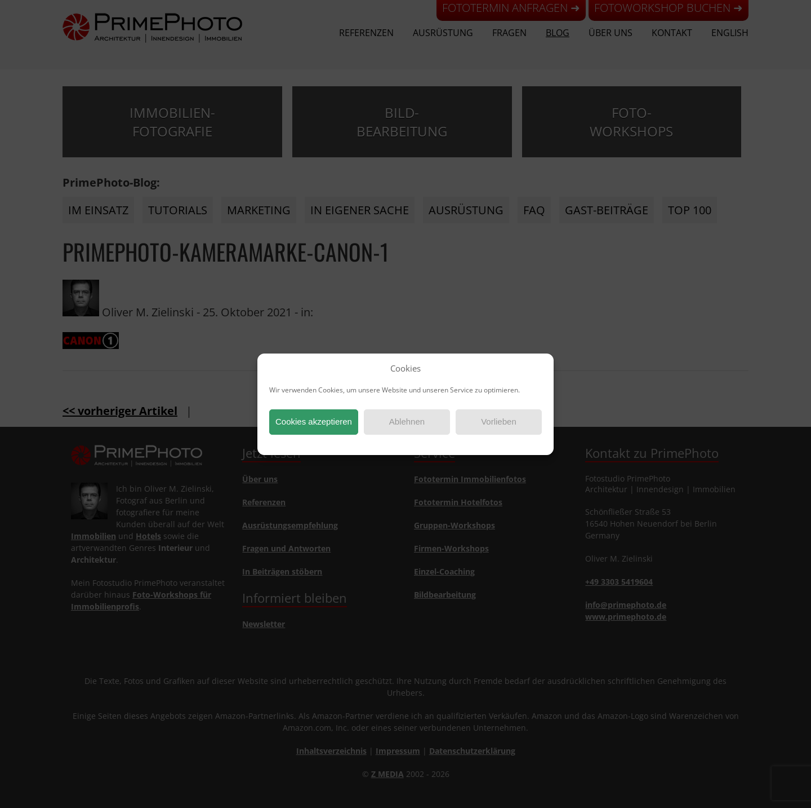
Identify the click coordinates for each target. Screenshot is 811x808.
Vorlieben (498, 421)
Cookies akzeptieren (313, 421)
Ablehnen (407, 421)
